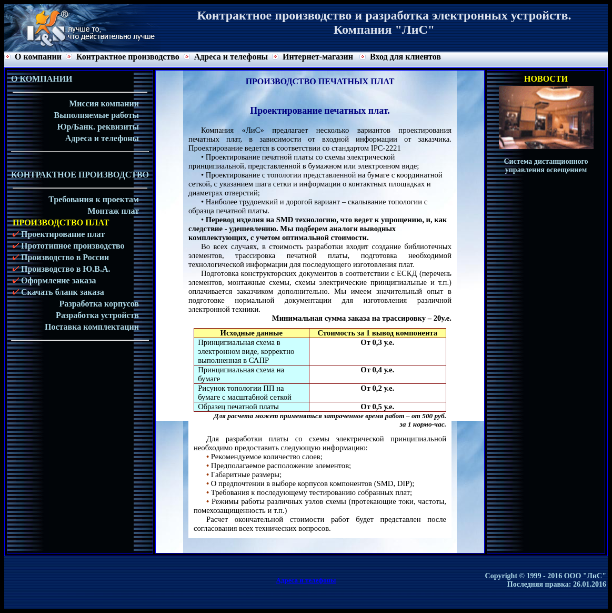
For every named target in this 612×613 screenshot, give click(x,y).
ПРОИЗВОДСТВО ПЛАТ (61, 222)
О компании (38, 56)
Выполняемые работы (96, 115)
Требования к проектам (93, 199)
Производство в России (61, 257)
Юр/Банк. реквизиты (98, 126)
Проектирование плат (59, 234)
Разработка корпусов (99, 303)
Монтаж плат (113, 210)
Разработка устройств (97, 315)
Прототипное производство (69, 245)
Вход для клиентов (405, 56)
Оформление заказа (54, 280)
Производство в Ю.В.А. (62, 268)
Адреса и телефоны (231, 56)
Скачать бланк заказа (58, 292)
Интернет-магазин (318, 56)
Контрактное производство (127, 56)
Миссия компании (104, 103)
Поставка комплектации (92, 326)
